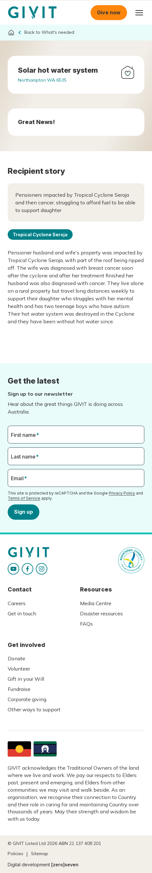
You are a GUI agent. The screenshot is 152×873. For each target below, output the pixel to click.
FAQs (86, 623)
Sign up (23, 512)
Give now (109, 12)
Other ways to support (34, 709)
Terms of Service (24, 498)
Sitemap (39, 853)
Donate (16, 658)
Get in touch (22, 613)
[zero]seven (64, 864)
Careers (17, 603)
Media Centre (95, 603)
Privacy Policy (122, 493)
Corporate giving (27, 699)
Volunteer (19, 668)
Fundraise (19, 689)
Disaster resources (101, 613)
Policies (15, 853)
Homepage (32, 12)
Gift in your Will (26, 679)
